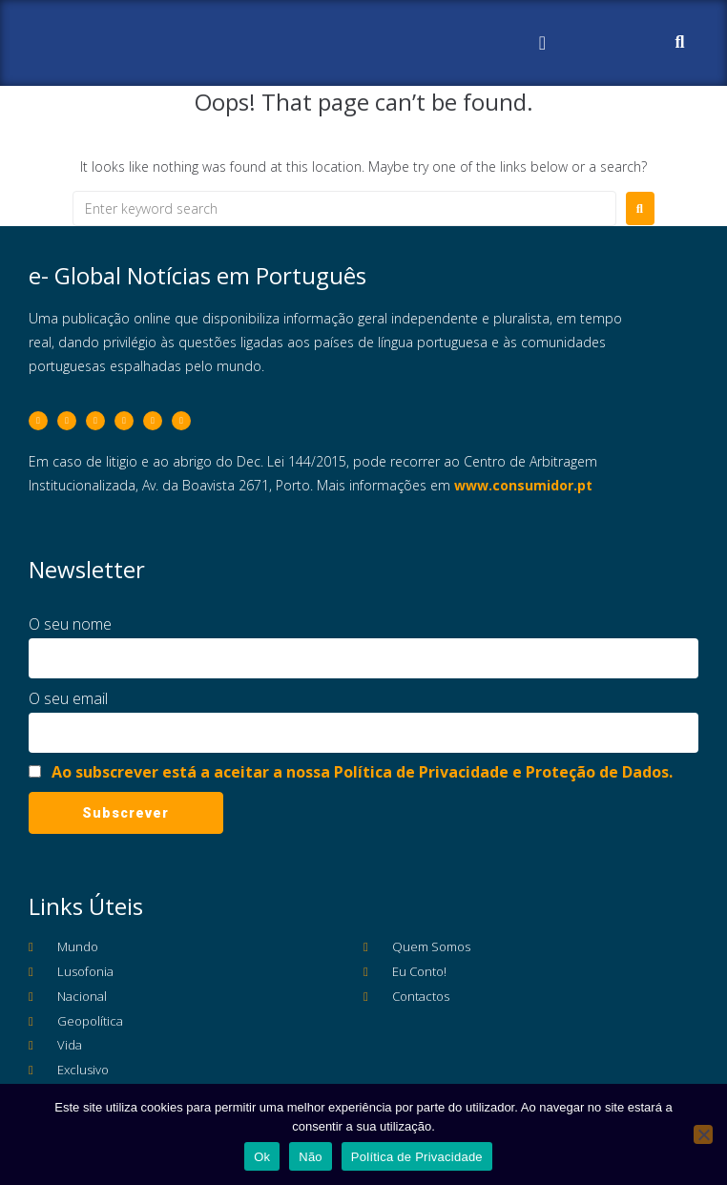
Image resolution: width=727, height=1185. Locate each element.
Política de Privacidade (417, 1157)
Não (310, 1157)
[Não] (703, 1134)
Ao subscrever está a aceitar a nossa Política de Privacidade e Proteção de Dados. (362, 771)
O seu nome (70, 623)
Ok (262, 1157)
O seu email (68, 698)
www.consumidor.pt (523, 485)
